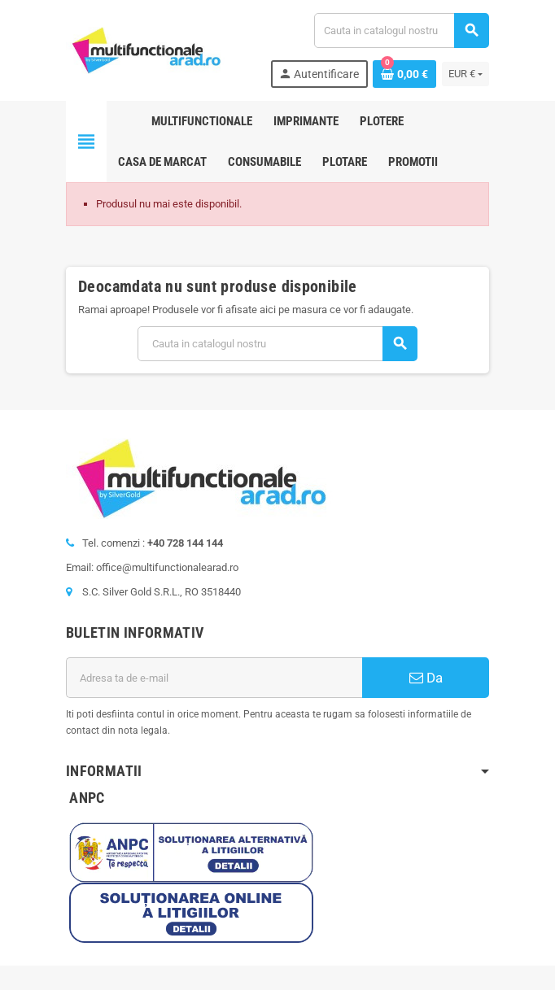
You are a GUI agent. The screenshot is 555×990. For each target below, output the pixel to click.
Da (426, 677)
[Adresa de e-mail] (214, 677)
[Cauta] (401, 30)
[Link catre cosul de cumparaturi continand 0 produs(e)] (404, 74)
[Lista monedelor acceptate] (465, 74)
